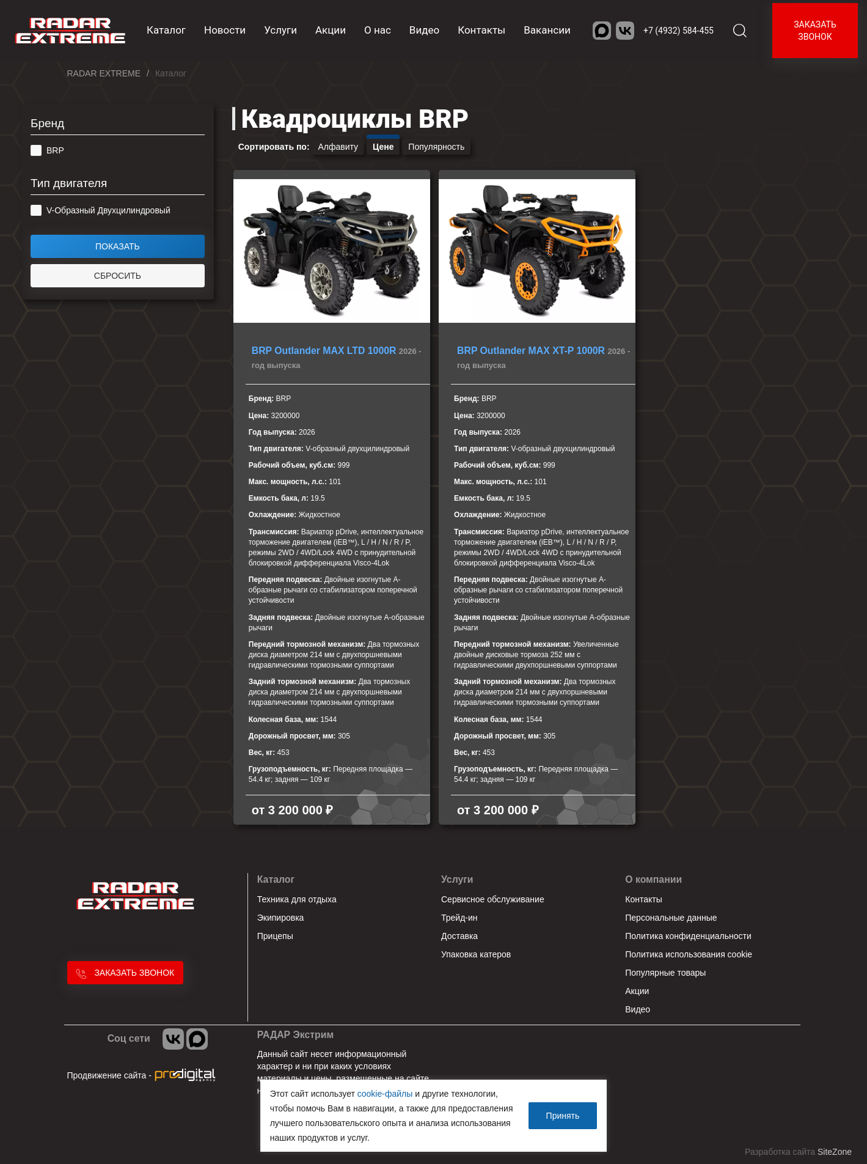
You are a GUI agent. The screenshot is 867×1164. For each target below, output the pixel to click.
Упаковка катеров (476, 954)
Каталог (275, 879)
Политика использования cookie (688, 954)
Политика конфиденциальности (688, 936)
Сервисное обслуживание (492, 899)
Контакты (481, 30)
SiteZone (835, 1152)
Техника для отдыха (297, 899)
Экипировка (280, 918)
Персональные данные (671, 918)
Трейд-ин (459, 918)
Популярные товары (665, 973)
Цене (383, 147)
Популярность (436, 147)
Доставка (459, 936)
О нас (377, 30)
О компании (653, 879)
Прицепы (275, 936)
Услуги (280, 30)
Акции (330, 30)
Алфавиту (338, 147)
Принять (563, 1116)
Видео (424, 30)
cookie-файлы (385, 1094)
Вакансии (547, 30)
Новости (225, 30)
